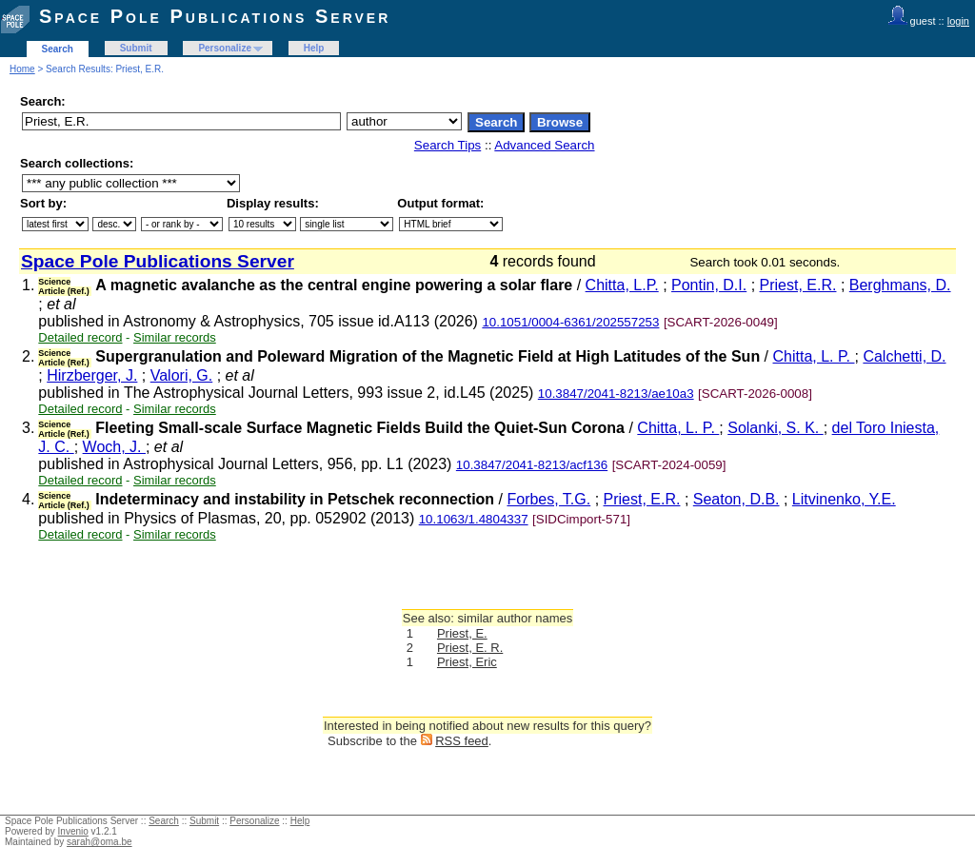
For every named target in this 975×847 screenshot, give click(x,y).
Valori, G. (181, 375)
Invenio (73, 831)
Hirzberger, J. (92, 375)
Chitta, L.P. (622, 285)
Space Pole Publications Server (214, 16)
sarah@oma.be (99, 842)
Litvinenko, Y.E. (844, 499)
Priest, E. (462, 633)
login (958, 21)
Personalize (224, 48)
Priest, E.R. (798, 285)
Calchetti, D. (904, 356)
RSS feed (461, 741)
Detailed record (80, 337)
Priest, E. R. (470, 647)
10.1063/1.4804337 (473, 519)
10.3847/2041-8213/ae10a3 (616, 393)
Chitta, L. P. (814, 356)
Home (22, 69)
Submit (136, 48)
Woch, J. (114, 447)
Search (57, 49)
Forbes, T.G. (548, 499)
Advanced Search (544, 145)
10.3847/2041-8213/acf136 (531, 465)
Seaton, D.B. (736, 499)
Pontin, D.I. (708, 285)
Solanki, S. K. (775, 428)
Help (314, 48)
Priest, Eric (467, 662)
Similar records (174, 337)
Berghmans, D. (900, 285)
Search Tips (447, 145)
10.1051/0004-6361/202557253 (570, 322)
